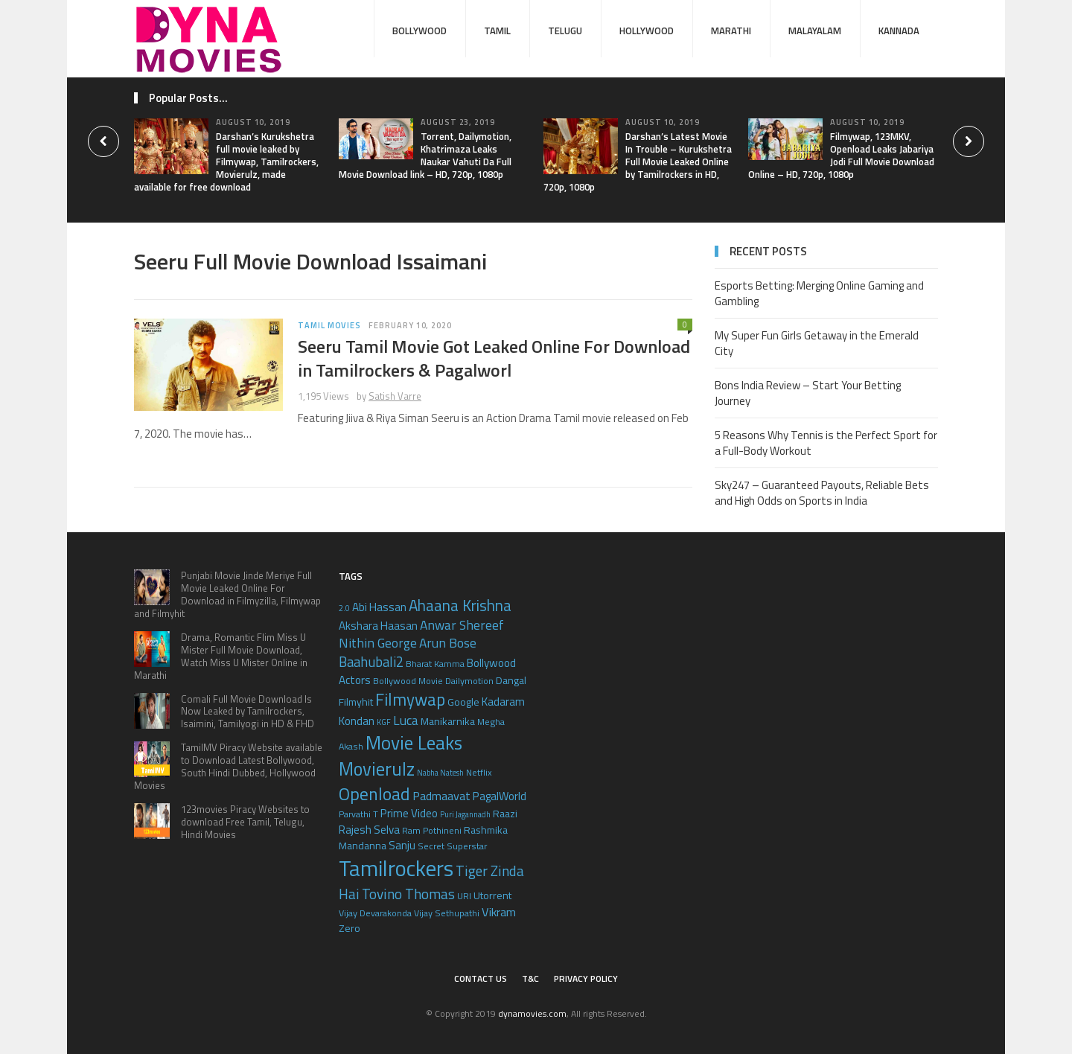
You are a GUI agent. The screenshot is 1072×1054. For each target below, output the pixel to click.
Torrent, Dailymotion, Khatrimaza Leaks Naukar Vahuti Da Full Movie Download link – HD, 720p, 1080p (425, 155)
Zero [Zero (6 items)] (349, 928)
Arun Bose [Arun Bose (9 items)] (447, 643)
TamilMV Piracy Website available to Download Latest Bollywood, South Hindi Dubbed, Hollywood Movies (228, 766)
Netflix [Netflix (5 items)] (479, 772)
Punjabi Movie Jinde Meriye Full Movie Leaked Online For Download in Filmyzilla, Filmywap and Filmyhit (227, 594)
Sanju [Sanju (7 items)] (402, 845)
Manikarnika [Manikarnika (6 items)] (448, 721)
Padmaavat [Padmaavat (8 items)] (441, 795)
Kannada (898, 30)
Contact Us (480, 978)
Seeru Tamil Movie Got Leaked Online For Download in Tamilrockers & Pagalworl (494, 358)
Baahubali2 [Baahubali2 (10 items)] (371, 661)
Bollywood (419, 30)
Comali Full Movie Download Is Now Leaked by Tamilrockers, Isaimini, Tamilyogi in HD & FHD (247, 712)
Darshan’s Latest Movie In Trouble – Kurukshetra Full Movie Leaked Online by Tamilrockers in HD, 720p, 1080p (637, 161)
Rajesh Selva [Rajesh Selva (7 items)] (369, 829)
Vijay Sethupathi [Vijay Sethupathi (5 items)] (446, 913)
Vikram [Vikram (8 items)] (499, 911)
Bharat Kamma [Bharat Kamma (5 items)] (435, 664)
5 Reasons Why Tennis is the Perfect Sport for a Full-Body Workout (826, 443)
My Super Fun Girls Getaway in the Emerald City (817, 343)
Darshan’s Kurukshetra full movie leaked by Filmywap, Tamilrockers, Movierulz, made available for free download (226, 161)
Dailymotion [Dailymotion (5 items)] (469, 681)
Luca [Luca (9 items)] (405, 720)
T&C (530, 978)
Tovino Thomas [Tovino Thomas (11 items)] (408, 893)
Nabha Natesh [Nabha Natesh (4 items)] (440, 773)
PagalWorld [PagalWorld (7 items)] (499, 796)
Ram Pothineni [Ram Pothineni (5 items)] (432, 830)
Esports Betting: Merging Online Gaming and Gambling (819, 293)
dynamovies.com (532, 1013)
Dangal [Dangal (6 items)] (511, 680)
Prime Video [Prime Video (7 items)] (409, 813)
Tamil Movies (329, 325)
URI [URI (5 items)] (464, 896)
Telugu (565, 30)
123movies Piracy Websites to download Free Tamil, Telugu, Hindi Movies (245, 822)
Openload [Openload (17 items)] (374, 793)
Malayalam (814, 30)
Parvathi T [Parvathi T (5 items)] (358, 814)
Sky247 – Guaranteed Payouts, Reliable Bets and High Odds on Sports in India (822, 492)
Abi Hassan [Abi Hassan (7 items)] (379, 607)
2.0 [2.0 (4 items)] (344, 608)
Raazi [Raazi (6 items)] (505, 813)
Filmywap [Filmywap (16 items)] (410, 699)
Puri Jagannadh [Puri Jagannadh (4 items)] (465, 814)
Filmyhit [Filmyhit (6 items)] (356, 701)
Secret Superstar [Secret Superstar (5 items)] (452, 846)
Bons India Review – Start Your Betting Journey (808, 393)
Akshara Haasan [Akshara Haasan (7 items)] (378, 625)
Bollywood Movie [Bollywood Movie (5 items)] (408, 681)
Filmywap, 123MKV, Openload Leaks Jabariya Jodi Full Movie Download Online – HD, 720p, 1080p (841, 155)
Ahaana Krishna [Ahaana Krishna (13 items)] (460, 605)
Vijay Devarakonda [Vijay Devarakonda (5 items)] (375, 913)
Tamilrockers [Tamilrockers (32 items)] (396, 868)
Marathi (731, 30)
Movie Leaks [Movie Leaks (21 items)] (414, 742)
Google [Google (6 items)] (463, 701)
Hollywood (646, 30)
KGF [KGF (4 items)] (384, 722)
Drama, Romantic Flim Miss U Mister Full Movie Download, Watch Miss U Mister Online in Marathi (220, 656)
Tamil (497, 30)
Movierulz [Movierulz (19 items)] (377, 768)
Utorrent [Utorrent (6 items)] (492, 895)
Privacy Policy (586, 978)
